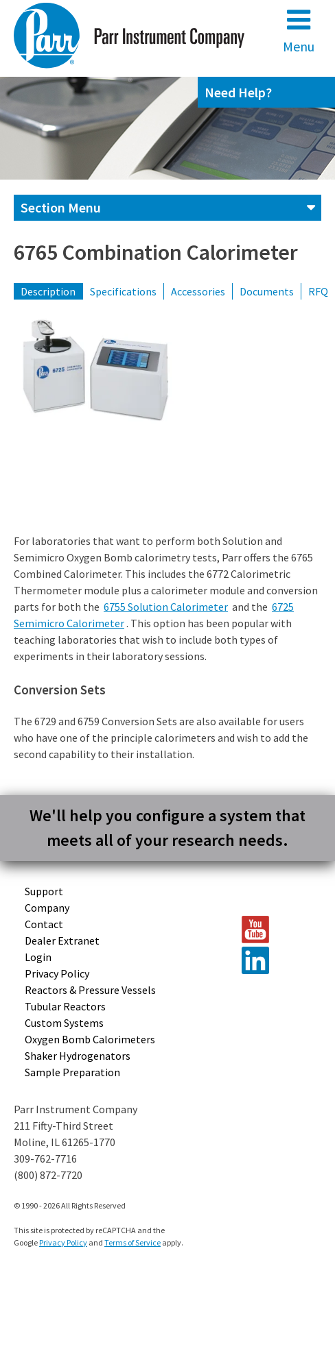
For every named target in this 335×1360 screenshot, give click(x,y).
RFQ (318, 291)
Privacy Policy (57, 973)
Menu (298, 30)
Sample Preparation (72, 1072)
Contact (44, 924)
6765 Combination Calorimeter (156, 252)
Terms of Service (132, 1242)
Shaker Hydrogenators (77, 1055)
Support (44, 891)
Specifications (123, 291)
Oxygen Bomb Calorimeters (90, 1039)
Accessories (198, 291)
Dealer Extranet (62, 940)
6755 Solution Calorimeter (166, 607)
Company (47, 907)
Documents (267, 291)
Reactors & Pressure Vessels (90, 990)
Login (38, 957)
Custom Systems (64, 1023)
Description (48, 291)
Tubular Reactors (65, 1006)
